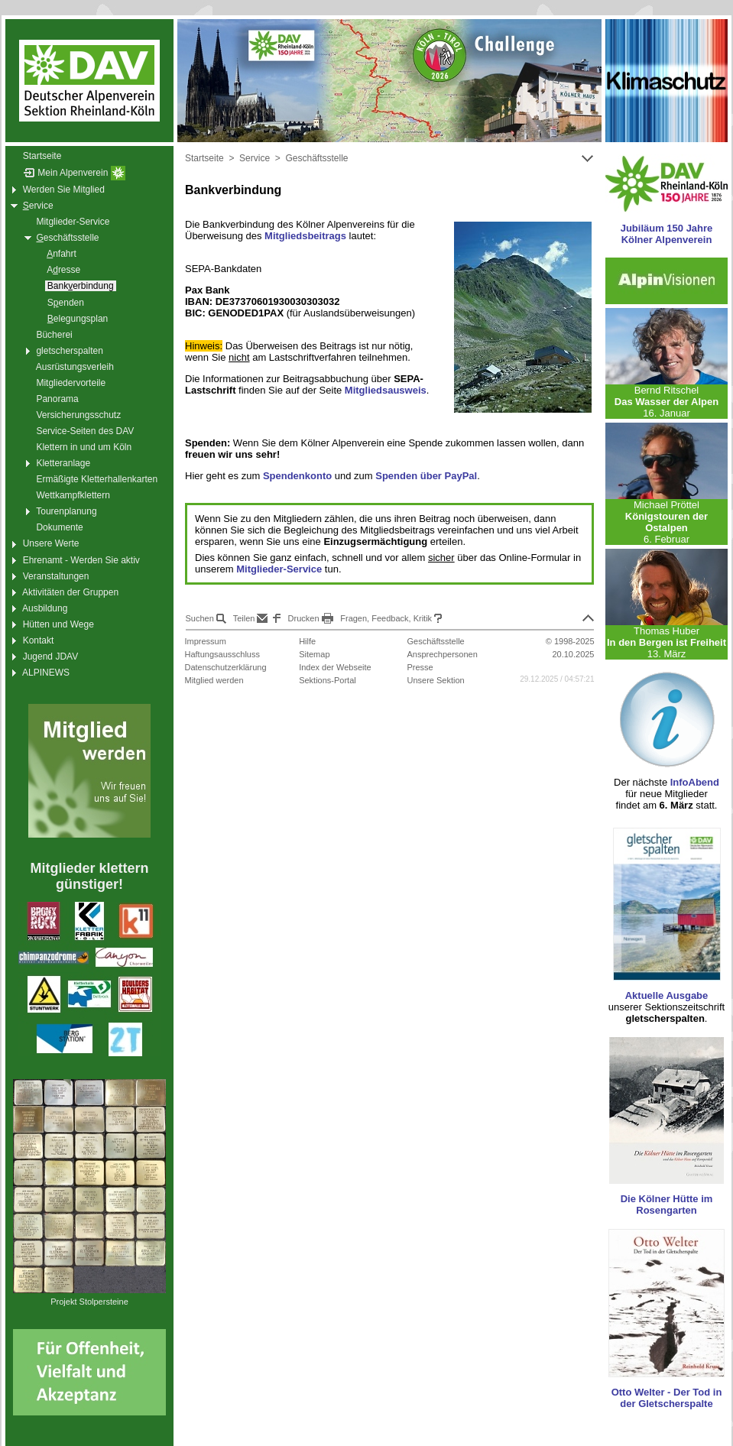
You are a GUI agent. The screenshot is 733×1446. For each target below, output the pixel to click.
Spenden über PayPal (426, 475)
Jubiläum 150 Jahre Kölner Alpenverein (667, 233)
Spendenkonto (297, 475)
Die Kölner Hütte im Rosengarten (667, 1204)
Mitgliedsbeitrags (305, 236)
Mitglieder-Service (279, 569)
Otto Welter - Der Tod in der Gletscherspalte (666, 1397)
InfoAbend (694, 782)
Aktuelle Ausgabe (667, 995)
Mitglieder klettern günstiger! (89, 876)
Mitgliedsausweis (386, 390)
